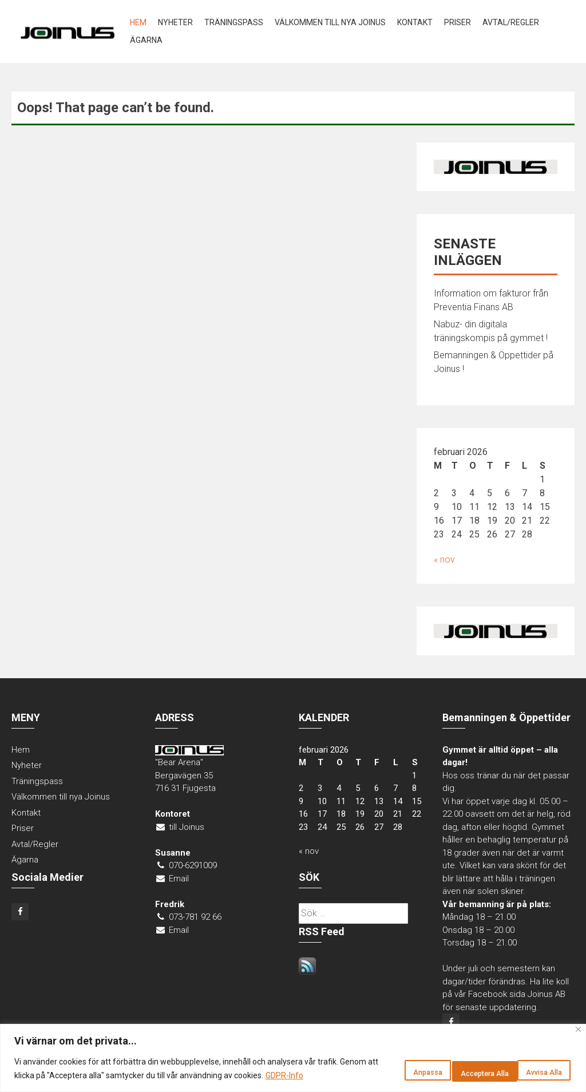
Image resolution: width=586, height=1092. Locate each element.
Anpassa (368, 1064)
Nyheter (175, 22)
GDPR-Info (65, 1075)
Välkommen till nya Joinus (330, 22)
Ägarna (146, 40)
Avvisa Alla (442, 1064)
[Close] (578, 1015)
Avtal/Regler (510, 22)
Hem (138, 22)
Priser (457, 22)
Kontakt (415, 22)
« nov (444, 559)
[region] (293, 1051)
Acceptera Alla (528, 1064)
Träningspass (233, 22)
